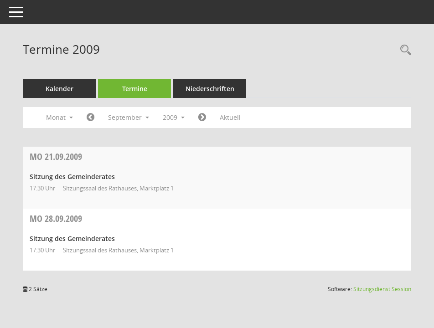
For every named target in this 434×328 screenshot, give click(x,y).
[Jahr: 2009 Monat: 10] (202, 117)
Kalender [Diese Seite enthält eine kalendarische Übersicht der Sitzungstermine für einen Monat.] (59, 88)
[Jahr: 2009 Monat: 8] (90, 117)
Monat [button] (59, 117)
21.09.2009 (56, 156)
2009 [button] (174, 117)
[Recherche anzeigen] (403, 50)
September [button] (128, 117)
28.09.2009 (56, 218)
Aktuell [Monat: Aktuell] (230, 117)
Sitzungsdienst (382, 289)
